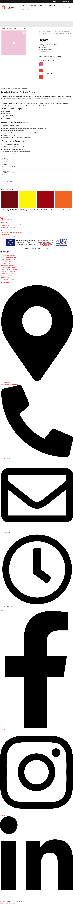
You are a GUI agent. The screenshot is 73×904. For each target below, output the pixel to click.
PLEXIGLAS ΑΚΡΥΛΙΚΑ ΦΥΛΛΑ (8, 255)
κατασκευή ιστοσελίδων (5, 903)
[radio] (41, 64)
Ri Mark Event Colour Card (8, 181)
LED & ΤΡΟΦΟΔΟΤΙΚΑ (6, 275)
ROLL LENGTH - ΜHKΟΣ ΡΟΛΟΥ (47, 73)
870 (58, 1)
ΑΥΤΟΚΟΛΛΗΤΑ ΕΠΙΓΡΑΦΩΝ (45, 31)
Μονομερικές (48, 33)
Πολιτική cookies (5, 225)
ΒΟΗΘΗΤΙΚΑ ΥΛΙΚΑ (6, 277)
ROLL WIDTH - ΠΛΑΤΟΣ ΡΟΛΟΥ (47, 67)
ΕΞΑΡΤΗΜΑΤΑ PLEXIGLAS (7, 265)
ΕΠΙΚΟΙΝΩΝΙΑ (6, 283)
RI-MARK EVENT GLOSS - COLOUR (47, 60)
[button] (36, 5)
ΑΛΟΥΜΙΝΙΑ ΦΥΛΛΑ (6, 261)
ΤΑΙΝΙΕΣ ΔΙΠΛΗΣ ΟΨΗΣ (7, 273)
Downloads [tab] (24, 88)
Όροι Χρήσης (4, 222)
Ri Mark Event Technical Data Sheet (10, 180)
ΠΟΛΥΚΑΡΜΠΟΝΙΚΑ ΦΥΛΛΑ (8, 259)
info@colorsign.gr (65, 1)
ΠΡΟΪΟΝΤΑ (8, 28)
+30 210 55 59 (55, 1)
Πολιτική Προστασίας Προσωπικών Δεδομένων (12, 224)
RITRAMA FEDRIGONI (58, 31)
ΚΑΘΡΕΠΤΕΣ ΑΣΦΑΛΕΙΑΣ (7, 279)
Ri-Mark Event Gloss (56, 33)
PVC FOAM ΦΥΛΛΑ (5, 263)
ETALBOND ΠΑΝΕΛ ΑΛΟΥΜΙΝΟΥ (9, 257)
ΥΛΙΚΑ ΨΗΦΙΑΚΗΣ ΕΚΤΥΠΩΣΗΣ (9, 269)
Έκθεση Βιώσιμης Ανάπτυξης (8, 227)
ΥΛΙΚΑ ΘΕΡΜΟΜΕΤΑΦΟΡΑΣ (8, 271)
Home (2, 28)
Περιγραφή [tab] (4, 88)
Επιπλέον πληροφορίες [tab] (14, 88)
